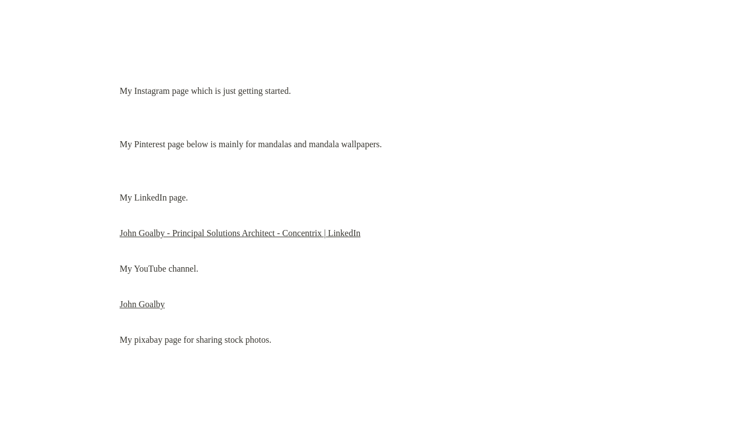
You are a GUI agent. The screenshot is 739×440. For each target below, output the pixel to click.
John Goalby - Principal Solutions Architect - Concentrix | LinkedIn (240, 233)
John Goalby (142, 304)
